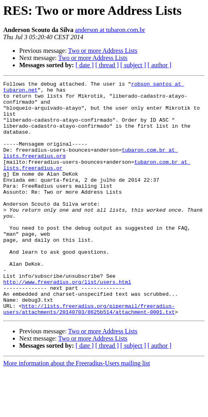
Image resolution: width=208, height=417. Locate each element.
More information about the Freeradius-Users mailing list (76, 410)
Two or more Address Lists (102, 50)
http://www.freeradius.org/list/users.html (67, 322)
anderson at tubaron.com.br (110, 29)
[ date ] (85, 65)
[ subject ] (133, 65)
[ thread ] (107, 65)
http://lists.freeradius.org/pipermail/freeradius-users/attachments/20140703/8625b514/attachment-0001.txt (89, 355)
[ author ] (160, 65)
